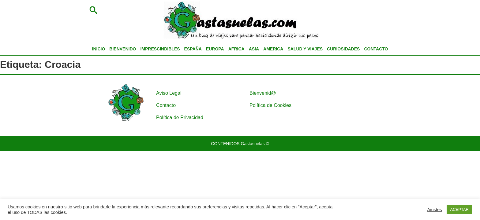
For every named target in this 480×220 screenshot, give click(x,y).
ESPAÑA (193, 48)
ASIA (254, 48)
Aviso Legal (168, 93)
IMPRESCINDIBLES (160, 48)
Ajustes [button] (434, 209)
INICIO (98, 48)
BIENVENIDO (122, 48)
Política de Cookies (270, 105)
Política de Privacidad (179, 117)
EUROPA (215, 48)
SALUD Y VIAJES (305, 48)
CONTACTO (376, 48)
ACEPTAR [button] (459, 209)
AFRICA (236, 48)
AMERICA (273, 48)
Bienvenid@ (262, 93)
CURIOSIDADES (343, 48)
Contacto (166, 105)
